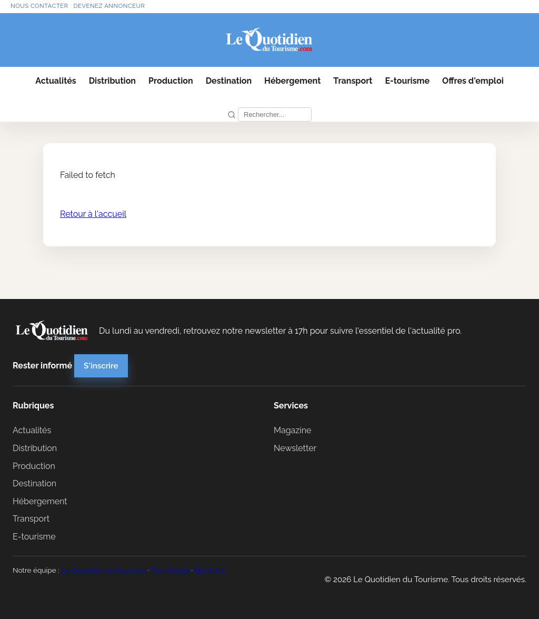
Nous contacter (39, 5)
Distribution (112, 81)
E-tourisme (407, 81)
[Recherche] (275, 114)
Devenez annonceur (109, 5)
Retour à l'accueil (93, 214)
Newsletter (295, 448)
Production (170, 81)
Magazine (292, 430)
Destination (229, 81)
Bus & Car (211, 570)
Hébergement (292, 81)
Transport (352, 81)
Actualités (55, 81)
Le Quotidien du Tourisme (103, 570)
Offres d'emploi (473, 81)
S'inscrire (101, 366)
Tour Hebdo (170, 570)
